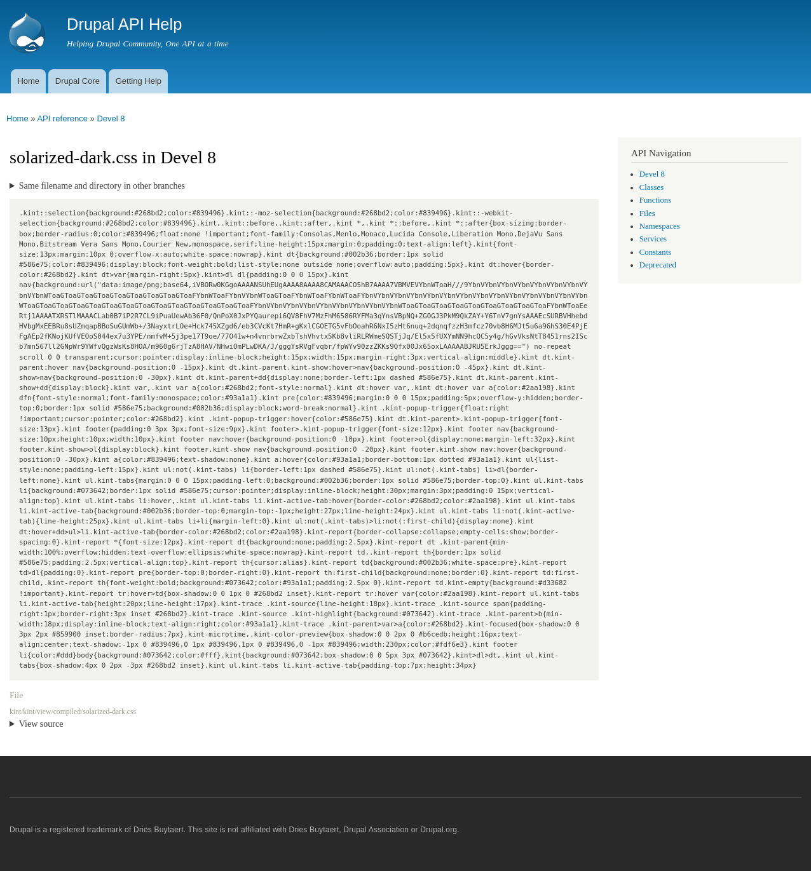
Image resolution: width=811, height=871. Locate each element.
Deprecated (657, 264)
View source (41, 724)
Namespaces (659, 226)
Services (653, 238)
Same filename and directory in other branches (102, 186)
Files (647, 213)
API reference (62, 118)
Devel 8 (111, 118)
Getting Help (138, 81)
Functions (655, 200)
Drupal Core (77, 81)
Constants (655, 252)
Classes (651, 187)
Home (28, 81)
